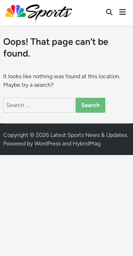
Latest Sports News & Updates (88, 135)
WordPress (47, 143)
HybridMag (86, 143)
